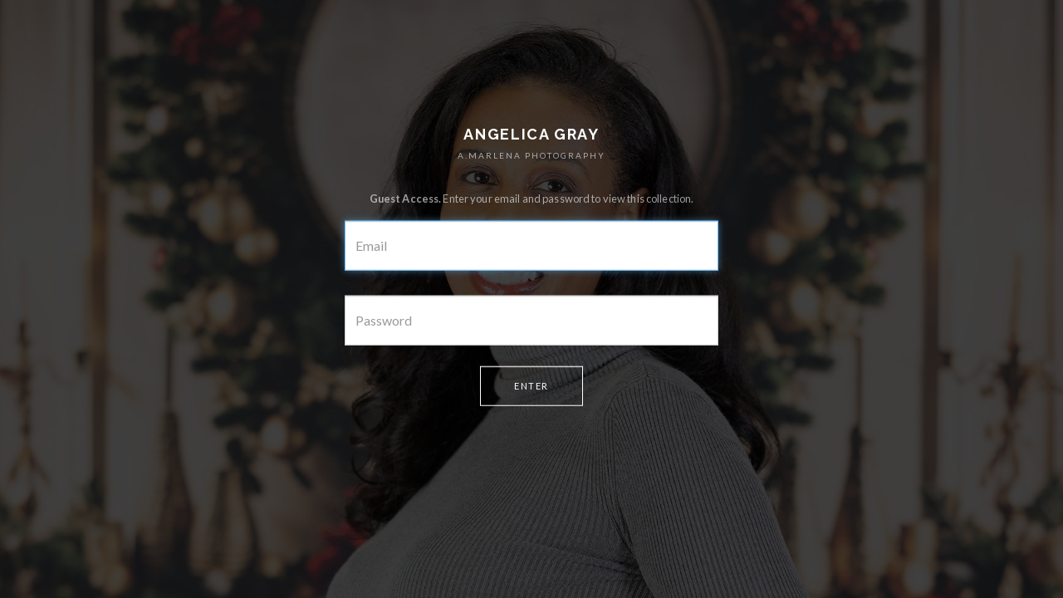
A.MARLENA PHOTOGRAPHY (531, 155)
